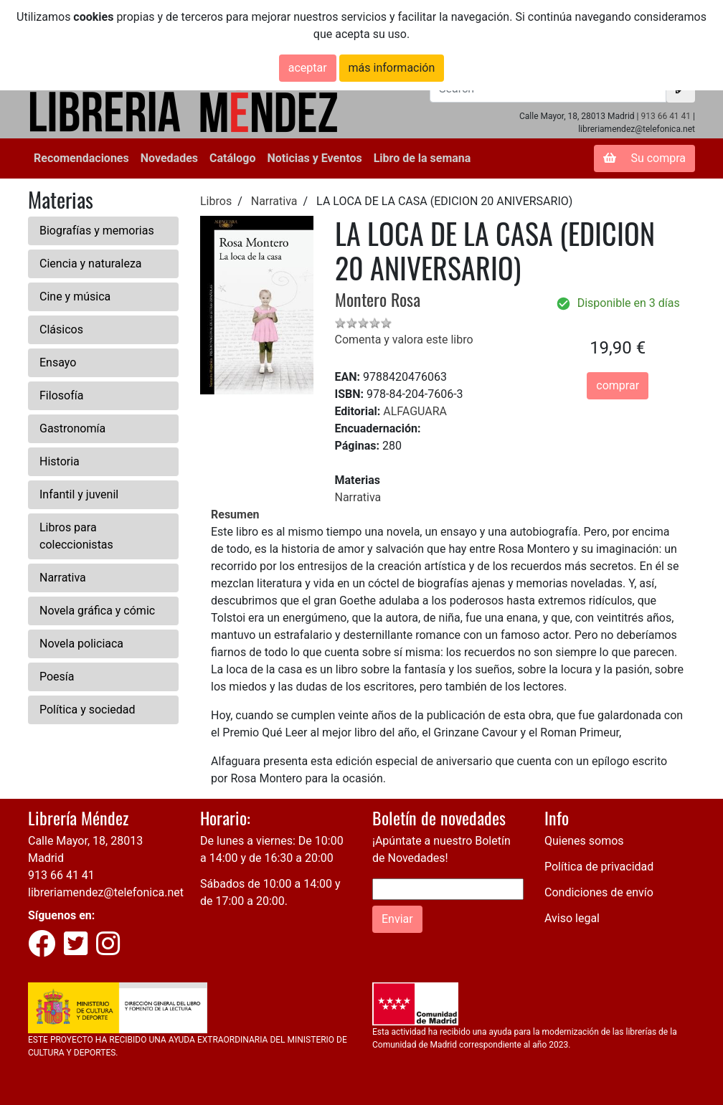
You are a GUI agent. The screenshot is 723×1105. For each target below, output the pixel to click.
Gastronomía (72, 428)
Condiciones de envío (598, 892)
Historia (59, 461)
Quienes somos (584, 841)
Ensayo (57, 362)
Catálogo (232, 158)
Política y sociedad (87, 709)
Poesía (57, 676)
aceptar (307, 68)
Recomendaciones (81, 158)
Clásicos (61, 329)
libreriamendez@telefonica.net (106, 892)
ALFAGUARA (415, 411)
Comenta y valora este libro (404, 339)
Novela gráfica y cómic (97, 610)
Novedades (169, 158)
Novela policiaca (81, 643)
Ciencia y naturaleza (90, 263)
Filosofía (61, 395)
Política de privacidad (598, 866)
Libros (216, 201)
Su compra (644, 158)
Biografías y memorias (96, 230)
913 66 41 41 (666, 116)
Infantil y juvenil (78, 494)
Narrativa (62, 577)
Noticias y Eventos (314, 158)
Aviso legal (572, 918)
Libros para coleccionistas (76, 536)
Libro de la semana (422, 158)
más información (392, 68)
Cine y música (74, 296)
